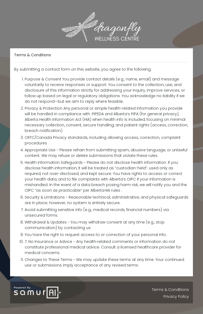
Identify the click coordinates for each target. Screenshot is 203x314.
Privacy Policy (176, 296)
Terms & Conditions (170, 289)
